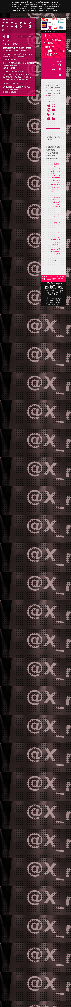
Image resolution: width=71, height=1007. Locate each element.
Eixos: (44, 276)
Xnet (6, 36)
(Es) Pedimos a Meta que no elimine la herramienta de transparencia (53, 301)
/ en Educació (15, 6)
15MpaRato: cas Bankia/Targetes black (45, 6)
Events (55, 11)
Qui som (7, 41)
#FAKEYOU (55, 2)
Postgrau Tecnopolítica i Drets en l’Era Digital (30, 2)
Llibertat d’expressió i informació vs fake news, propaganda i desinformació (18, 56)
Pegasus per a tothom (55, 225)
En (50, 96)
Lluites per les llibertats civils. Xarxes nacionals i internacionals (16, 89)
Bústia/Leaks (21, 8)
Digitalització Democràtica (51, 4)
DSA (25, 6)
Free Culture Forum (46, 8)
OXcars (33, 8)
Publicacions (44, 11)
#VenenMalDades (31, 4)
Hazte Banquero (15, 4)
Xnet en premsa (10, 44)
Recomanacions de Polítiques (24, 11)
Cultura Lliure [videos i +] (14, 83)
